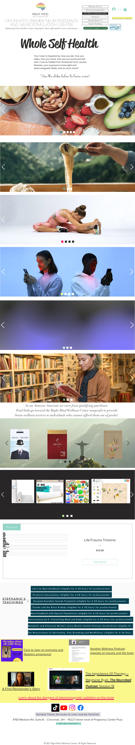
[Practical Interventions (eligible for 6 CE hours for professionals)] (71, 595)
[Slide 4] (64, 132)
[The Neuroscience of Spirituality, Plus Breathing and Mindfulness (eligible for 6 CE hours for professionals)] (80, 632)
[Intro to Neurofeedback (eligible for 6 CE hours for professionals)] (71, 588)
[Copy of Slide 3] (73, 242)
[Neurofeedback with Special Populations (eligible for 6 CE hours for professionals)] (80, 613)
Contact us (95, 17)
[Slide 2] (68, 132)
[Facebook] (81, 708)
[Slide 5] (74, 132)
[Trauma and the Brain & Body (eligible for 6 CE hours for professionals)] (74, 607)
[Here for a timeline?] (68, 723)
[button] (125, 9)
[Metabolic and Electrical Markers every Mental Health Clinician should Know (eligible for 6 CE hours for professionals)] (80, 625)
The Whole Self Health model (95, 14)
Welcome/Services (95, 7)
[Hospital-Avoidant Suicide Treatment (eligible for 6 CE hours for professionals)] (80, 601)
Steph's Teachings (95, 24)
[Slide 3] (71, 132)
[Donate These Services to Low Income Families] (67, 714)
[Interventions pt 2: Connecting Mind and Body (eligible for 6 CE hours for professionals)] (80, 619)
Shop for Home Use (95, 20)
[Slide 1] (61, 132)
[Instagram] (72, 708)
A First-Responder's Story (21, 689)
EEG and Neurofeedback (95, 10)
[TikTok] (55, 708)
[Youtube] (64, 708)
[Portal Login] (95, 28)
